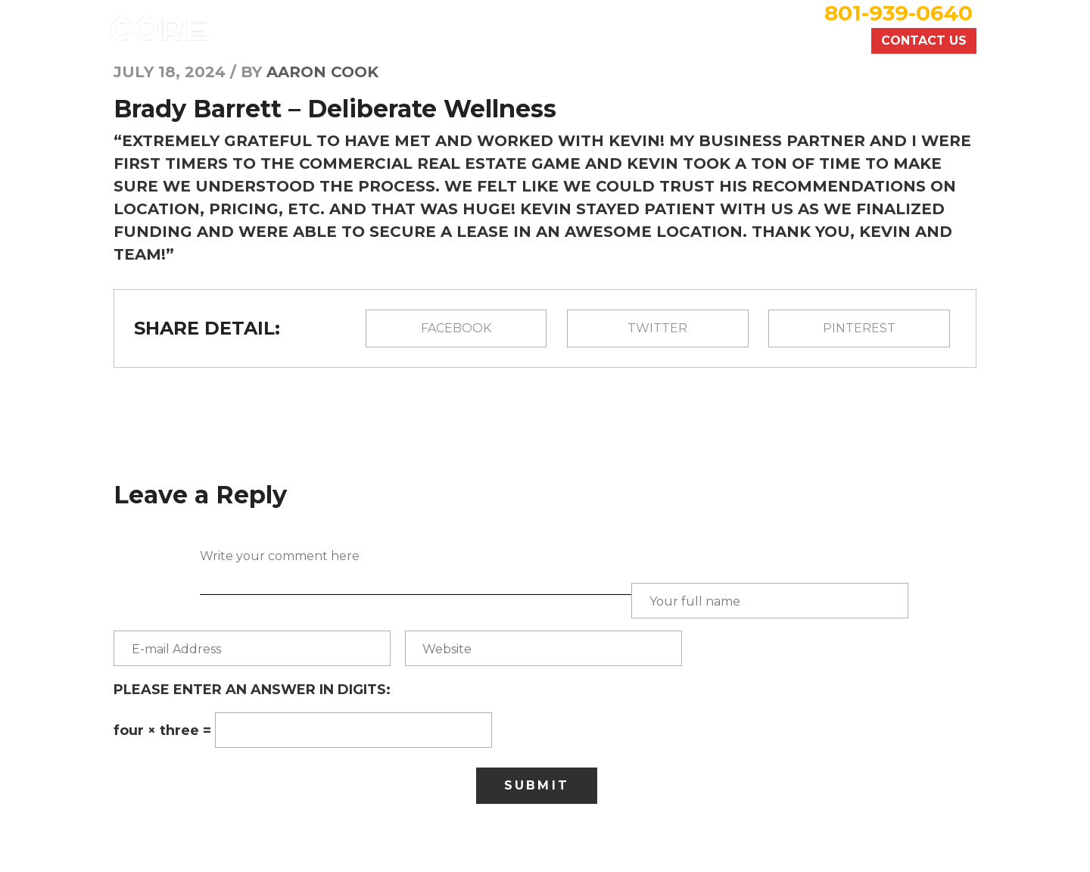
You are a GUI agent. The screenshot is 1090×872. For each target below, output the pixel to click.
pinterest (859, 328)
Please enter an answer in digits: (252, 689)
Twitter (657, 328)
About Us (823, 41)
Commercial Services (693, 41)
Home (460, 41)
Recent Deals (548, 41)
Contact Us (924, 40)
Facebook (456, 328)
